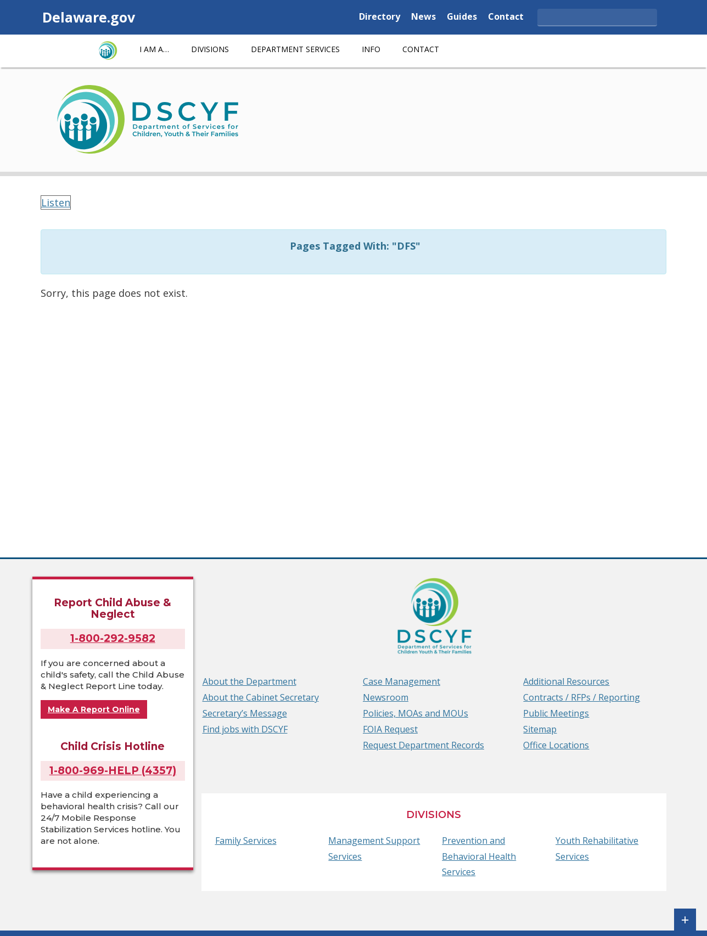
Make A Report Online (94, 709)
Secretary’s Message (245, 713)
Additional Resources (566, 681)
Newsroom (385, 697)
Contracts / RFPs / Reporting (581, 697)
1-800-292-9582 (112, 638)
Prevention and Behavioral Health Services (479, 856)
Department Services (295, 49)
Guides (462, 17)
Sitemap (540, 729)
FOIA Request (390, 729)
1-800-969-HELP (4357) (112, 770)
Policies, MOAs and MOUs (415, 713)
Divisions (210, 49)
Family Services (246, 840)
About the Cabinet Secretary (261, 697)
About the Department (249, 681)
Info (371, 49)
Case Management (401, 681)
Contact (506, 17)
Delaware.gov (88, 17)
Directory (379, 17)
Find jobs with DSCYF (245, 729)
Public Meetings (556, 713)
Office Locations (556, 745)
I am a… (154, 49)
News (423, 17)
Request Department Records (423, 745)
